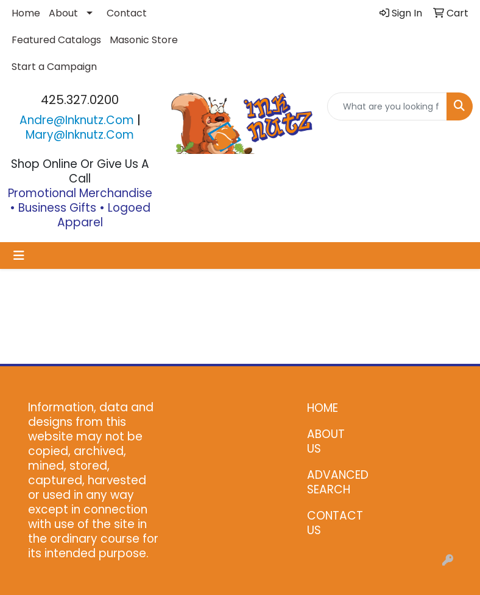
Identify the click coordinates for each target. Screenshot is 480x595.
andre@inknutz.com (76, 120)
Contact (127, 13)
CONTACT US (331, 522)
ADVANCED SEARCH (331, 482)
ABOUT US (326, 441)
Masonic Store (144, 40)
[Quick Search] (387, 106)
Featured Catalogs (56, 40)
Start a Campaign (54, 67)
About (63, 13)
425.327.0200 (80, 99)
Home (26, 13)
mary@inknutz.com (80, 135)
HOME (322, 408)
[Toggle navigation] (19, 255)
